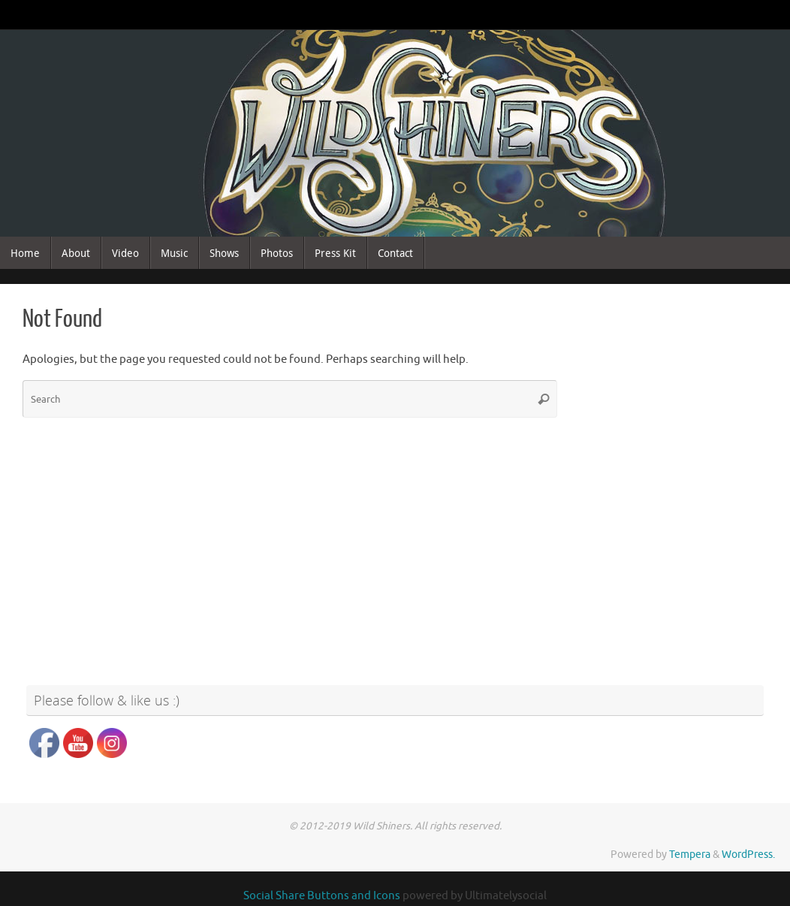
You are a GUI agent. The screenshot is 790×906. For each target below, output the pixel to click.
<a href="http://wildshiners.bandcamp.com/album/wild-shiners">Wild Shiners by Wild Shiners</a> (673, 457)
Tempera (689, 854)
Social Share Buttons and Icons (321, 896)
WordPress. (748, 854)
